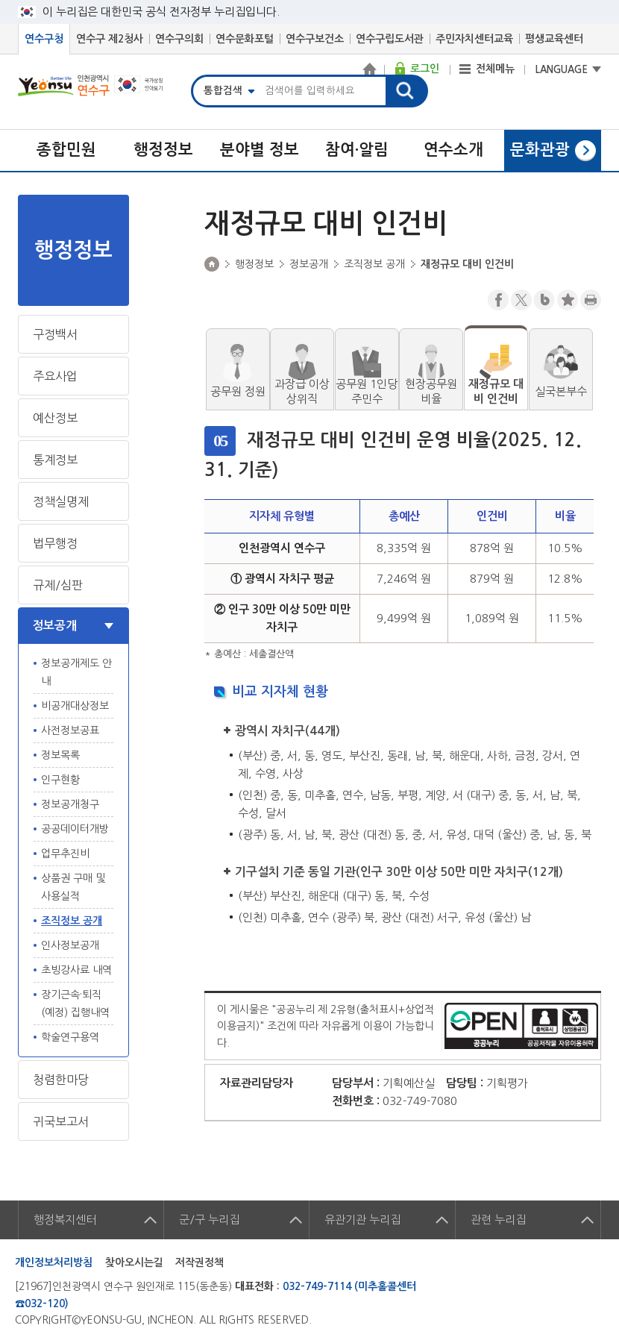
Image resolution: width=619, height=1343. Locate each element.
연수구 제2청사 (109, 39)
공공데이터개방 (75, 829)
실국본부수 (561, 391)
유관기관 (362, 1219)
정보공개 (54, 625)
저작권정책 (199, 1262)
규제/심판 (58, 585)
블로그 (544, 299)
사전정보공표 (70, 730)
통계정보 (55, 460)
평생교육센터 (554, 39)
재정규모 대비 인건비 (496, 391)
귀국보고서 (61, 1121)
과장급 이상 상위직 (302, 391)
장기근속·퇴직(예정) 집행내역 (75, 1003)
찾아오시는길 (134, 1262)
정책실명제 (61, 501)
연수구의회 (179, 39)
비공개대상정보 (75, 706)
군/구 (209, 1219)
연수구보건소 (315, 39)
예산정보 (55, 418)
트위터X (521, 299)
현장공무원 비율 (431, 391)
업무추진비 (65, 853)
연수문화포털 (245, 39)
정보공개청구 (70, 804)
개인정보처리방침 (53, 1262)
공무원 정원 (237, 391)
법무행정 (55, 543)
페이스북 (498, 299)
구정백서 (55, 334)
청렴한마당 (61, 1080)
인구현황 (60, 779)
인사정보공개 (70, 945)
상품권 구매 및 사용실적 (73, 887)
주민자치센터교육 (474, 39)
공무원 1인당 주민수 (367, 391)
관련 (498, 1219)
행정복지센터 (65, 1219)
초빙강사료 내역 (76, 970)
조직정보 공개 (71, 920)
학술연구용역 (70, 1037)
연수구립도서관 (390, 39)
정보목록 (60, 755)
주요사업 (55, 376)
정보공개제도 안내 (76, 672)
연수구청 (44, 39)
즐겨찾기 (567, 299)
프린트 (590, 299)
